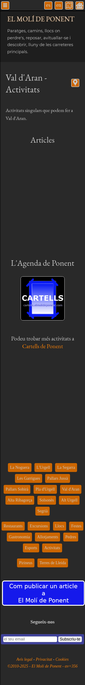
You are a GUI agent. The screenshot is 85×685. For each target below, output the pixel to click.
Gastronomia (19, 537)
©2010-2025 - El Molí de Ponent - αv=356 (42, 666)
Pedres (70, 537)
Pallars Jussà (57, 478)
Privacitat (44, 659)
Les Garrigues (28, 478)
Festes (76, 526)
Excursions (39, 526)
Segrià (42, 511)
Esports (31, 548)
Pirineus (25, 563)
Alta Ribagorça (19, 500)
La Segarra (66, 467)
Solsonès (46, 500)
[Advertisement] (42, 200)
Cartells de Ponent (42, 346)
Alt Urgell (69, 500)
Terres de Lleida (52, 563)
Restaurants (13, 526)
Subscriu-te (70, 639)
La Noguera (19, 467)
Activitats (52, 548)
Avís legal (24, 659)
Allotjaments (47, 537)
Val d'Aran (71, 489)
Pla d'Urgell (45, 489)
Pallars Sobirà (17, 489)
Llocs (59, 526)
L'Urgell (43, 467)
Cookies (62, 659)
